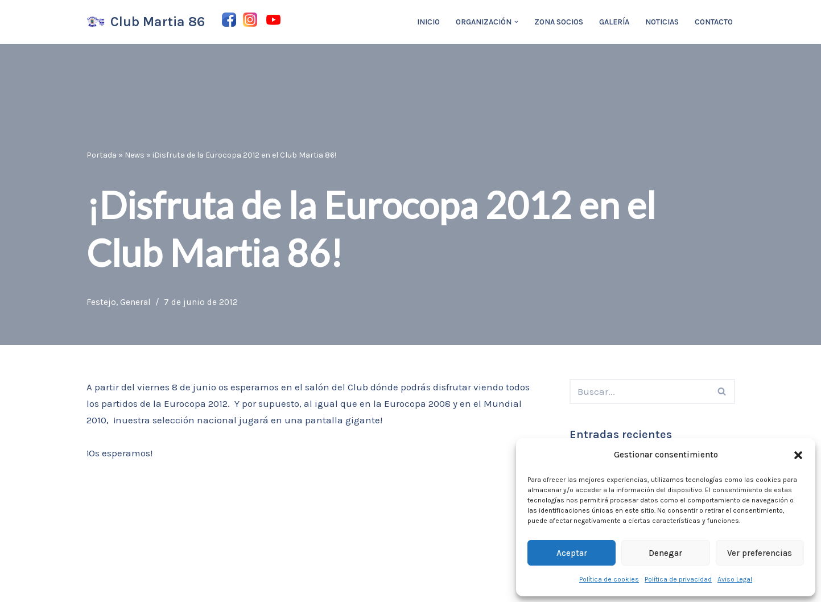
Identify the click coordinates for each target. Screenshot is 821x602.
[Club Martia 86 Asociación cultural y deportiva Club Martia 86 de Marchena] (145, 22)
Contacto (714, 22)
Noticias (662, 22)
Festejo (101, 302)
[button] (798, 455)
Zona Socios (558, 22)
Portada (101, 155)
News (135, 155)
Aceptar (571, 553)
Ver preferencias (759, 553)
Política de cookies (609, 579)
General (135, 302)
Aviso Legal (734, 579)
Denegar (665, 553)
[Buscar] (639, 391)
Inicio (428, 22)
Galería (614, 22)
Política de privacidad (678, 579)
